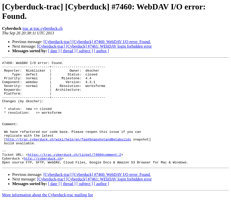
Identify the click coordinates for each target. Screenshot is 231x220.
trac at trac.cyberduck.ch (42, 28)
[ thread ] (68, 51)
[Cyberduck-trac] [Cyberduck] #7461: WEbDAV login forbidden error (94, 46)
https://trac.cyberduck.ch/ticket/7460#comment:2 (74, 173)
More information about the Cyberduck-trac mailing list (47, 215)
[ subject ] (85, 51)
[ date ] (54, 51)
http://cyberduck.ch (43, 178)
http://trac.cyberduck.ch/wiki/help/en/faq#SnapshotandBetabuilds (68, 155)
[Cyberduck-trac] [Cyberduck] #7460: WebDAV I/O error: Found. (97, 42)
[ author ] (101, 51)
